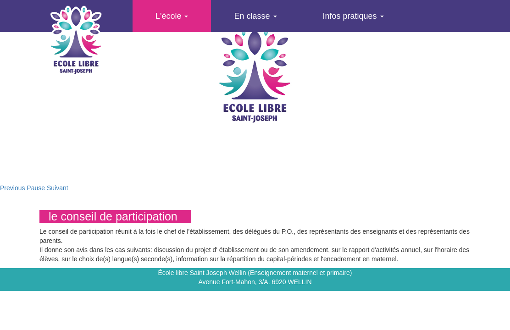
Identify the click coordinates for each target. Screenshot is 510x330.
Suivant (57, 188)
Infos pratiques (353, 16)
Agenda (169, 48)
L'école (171, 16)
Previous (12, 188)
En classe (255, 16)
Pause (36, 188)
